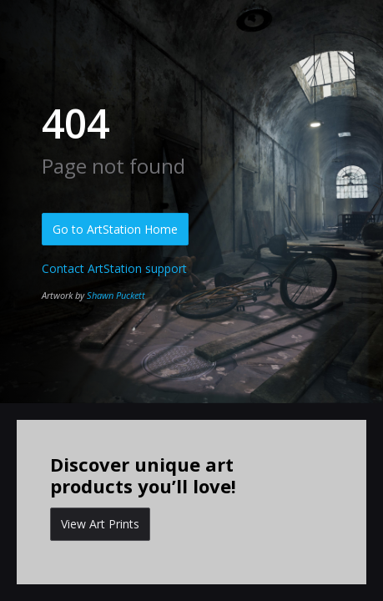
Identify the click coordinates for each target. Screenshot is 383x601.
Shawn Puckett (116, 295)
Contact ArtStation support (114, 268)
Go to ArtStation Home (115, 229)
